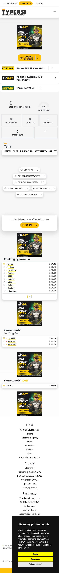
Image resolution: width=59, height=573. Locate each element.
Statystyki (29, 468)
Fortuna (29, 433)
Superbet (29, 445)
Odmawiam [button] (35, 559)
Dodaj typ (25, 3)
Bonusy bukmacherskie (29, 457)
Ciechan (11, 273)
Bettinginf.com (29, 510)
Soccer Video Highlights (29, 514)
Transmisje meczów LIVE (29, 471)
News (29, 453)
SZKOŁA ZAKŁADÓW (29, 502)
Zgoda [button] (35, 554)
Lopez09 (11, 279)
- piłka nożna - (29, 483)
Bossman (12, 291)
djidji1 (10, 276)
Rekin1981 (12, 344)
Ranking (29, 449)
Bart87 (10, 386)
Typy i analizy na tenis (29, 498)
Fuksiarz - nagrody (29, 437)
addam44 (11, 282)
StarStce (11, 288)
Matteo (10, 264)
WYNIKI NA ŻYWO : (29, 479)
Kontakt (39, 3)
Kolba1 (10, 285)
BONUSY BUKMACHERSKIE (29, 475)
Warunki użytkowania (29, 429)
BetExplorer (29, 506)
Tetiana (11, 267)
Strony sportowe (29, 487)
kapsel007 (12, 338)
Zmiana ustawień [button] (35, 564)
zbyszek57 (12, 270)
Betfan (29, 441)
